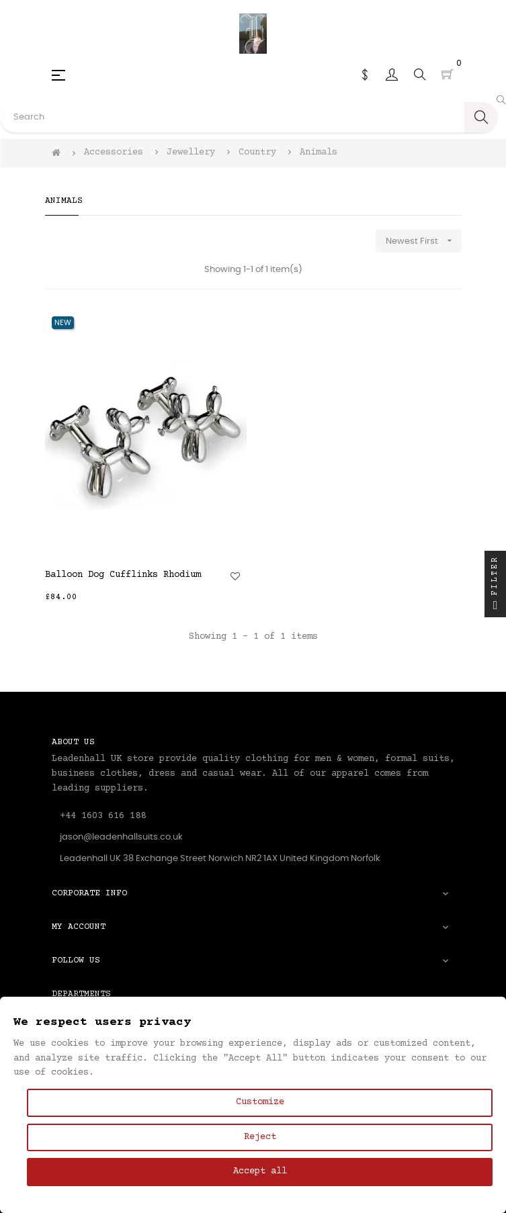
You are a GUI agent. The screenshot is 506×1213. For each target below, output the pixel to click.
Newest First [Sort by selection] (424, 241)
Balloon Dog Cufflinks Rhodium (123, 575)
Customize (260, 1102)
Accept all (260, 1171)
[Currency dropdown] (364, 74)
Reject (260, 1137)
